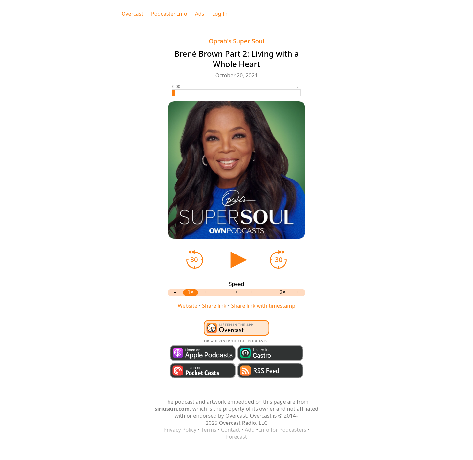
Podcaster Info (169, 14)
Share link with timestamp (263, 305)
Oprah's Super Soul (236, 41)
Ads (199, 14)
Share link (214, 305)
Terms (208, 429)
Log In (219, 14)
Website (187, 305)
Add (250, 429)
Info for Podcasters (282, 429)
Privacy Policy (179, 429)
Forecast (236, 436)
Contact (230, 429)
